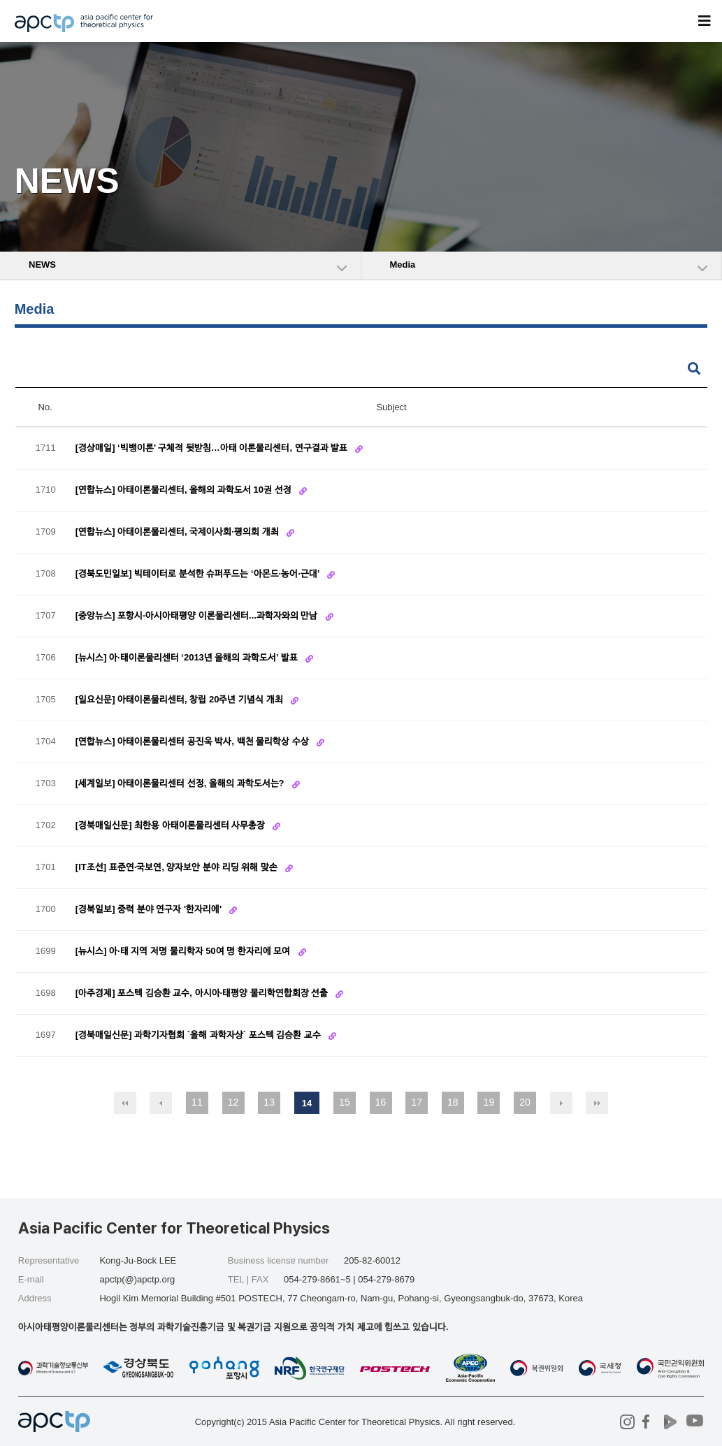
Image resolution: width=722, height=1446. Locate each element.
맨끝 (597, 1103)
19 (489, 1102)
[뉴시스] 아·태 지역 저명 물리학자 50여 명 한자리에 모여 (184, 951)
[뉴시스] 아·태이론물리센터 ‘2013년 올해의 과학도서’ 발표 (187, 657)
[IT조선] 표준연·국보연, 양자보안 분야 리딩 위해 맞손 (177, 867)
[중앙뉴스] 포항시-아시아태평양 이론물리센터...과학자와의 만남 (197, 615)
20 (524, 1102)
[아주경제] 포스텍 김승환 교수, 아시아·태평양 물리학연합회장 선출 (203, 993)
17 (416, 1102)
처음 (125, 1103)
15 (344, 1102)
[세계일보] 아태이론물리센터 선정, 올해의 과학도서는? (181, 783)
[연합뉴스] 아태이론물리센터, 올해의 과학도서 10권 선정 (184, 489)
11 (197, 1102)
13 (269, 1102)
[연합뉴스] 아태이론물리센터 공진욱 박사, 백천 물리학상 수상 (193, 741)
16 (381, 1102)
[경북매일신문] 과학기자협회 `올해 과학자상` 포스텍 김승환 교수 (199, 1034)
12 (233, 1102)
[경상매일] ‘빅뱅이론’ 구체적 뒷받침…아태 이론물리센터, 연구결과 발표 (212, 447)
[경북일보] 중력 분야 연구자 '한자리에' (149, 909)
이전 (161, 1103)
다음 (561, 1103)
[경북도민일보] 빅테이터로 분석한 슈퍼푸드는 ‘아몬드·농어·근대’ (198, 573)
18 (453, 1102)
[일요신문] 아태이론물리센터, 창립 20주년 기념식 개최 (180, 699)
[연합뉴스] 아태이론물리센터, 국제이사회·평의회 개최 (178, 531)
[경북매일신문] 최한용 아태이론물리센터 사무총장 (171, 825)
